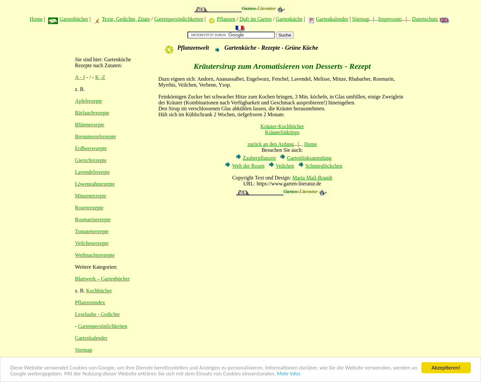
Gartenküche (289, 19)
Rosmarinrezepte (93, 219)
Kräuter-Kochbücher (282, 126)
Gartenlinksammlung (309, 158)
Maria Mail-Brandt (312, 177)
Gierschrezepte (91, 160)
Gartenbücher (74, 19)
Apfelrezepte (88, 101)
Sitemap (360, 19)
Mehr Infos (288, 374)
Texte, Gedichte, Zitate (126, 19)
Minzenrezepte (90, 196)
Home (36, 19)
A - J (80, 77)
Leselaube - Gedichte (97, 314)
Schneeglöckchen (323, 166)
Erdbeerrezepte (91, 148)
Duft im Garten (256, 19)
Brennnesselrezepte (95, 136)
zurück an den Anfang (270, 144)
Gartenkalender (332, 19)
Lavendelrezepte (92, 172)
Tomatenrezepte (92, 231)
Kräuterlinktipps (282, 132)
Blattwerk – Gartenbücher (102, 279)
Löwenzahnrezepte (95, 184)
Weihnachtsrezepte (95, 255)
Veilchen (285, 166)
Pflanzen (226, 19)
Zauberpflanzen (259, 158)
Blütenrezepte (89, 124)
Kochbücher (99, 290)
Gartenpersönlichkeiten (178, 19)
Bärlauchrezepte (92, 113)
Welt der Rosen (248, 166)
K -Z (100, 77)
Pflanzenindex (90, 302)
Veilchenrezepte (92, 243)
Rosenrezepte (89, 207)
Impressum (390, 19)
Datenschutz (425, 19)
